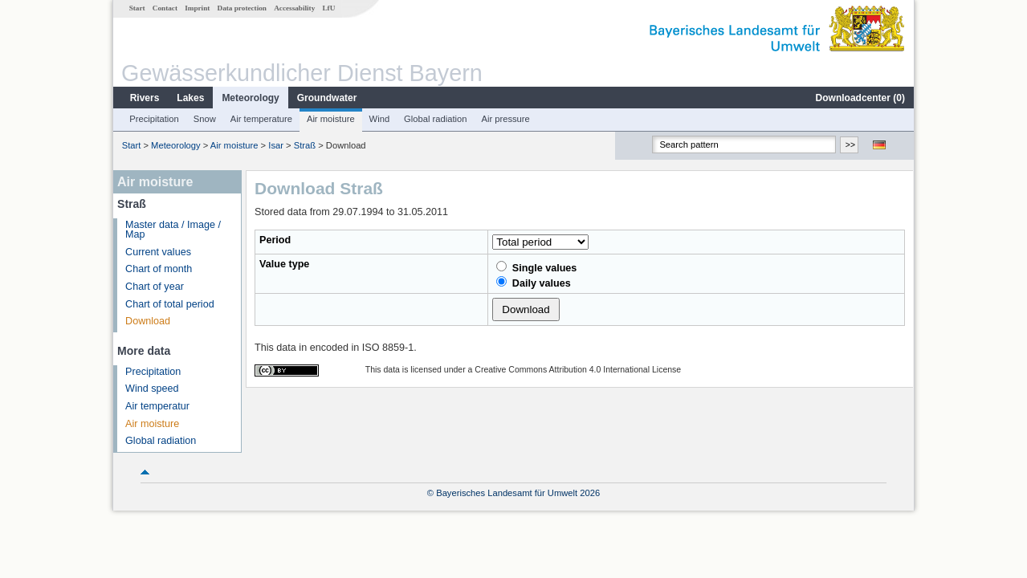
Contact (165, 8)
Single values (536, 267)
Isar (275, 145)
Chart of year (154, 286)
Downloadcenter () (860, 98)
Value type (284, 264)
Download (147, 321)
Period (275, 240)
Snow (205, 119)
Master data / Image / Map (173, 230)
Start (137, 8)
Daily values (533, 282)
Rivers (145, 98)
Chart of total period (169, 304)
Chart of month (158, 269)
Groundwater (327, 98)
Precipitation (154, 119)
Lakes (190, 98)
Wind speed (152, 388)
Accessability (294, 8)
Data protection (242, 8)
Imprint (197, 8)
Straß (305, 145)
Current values (158, 252)
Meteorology (250, 98)
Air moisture (331, 119)
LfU (328, 8)
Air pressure (505, 119)
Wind (379, 119)
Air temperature (261, 119)
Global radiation (435, 119)
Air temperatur (157, 406)
